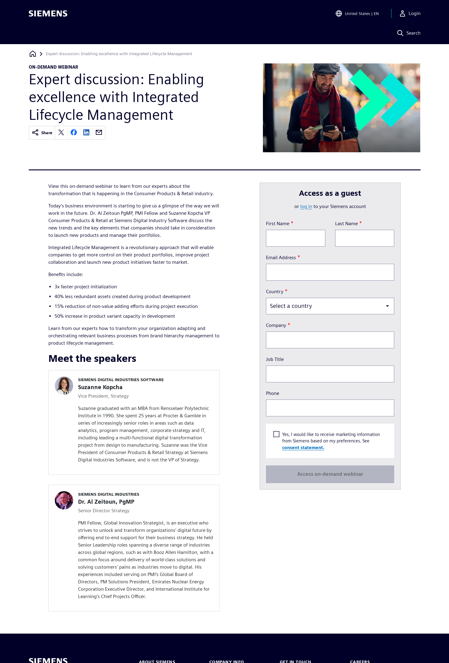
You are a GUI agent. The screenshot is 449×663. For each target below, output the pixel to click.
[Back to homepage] (32, 54)
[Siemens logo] (48, 13)
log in (306, 206)
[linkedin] (86, 132)
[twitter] (61, 132)
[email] (99, 132)
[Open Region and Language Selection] (357, 13)
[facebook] (74, 132)
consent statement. (303, 447)
